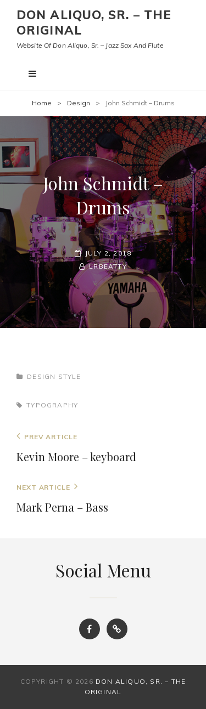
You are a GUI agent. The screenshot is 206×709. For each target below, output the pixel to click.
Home (42, 103)
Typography (52, 405)
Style (69, 376)
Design (78, 103)
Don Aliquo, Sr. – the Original (93, 22)
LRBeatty (108, 266)
